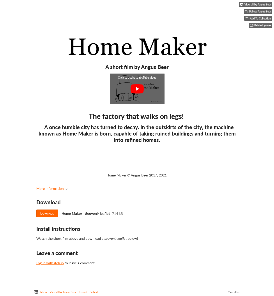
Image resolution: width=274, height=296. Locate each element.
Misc (230, 292)
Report (83, 292)
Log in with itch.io (50, 263)
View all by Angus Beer (63, 292)
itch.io (43, 292)
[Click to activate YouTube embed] (137, 89)
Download (47, 213)
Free (237, 292)
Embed (94, 292)
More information (51, 188)
